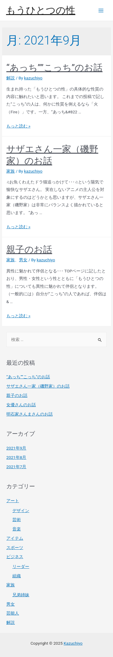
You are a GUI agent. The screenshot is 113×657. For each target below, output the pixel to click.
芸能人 (12, 613)
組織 (16, 575)
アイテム (14, 538)
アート (12, 500)
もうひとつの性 (40, 10)
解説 (10, 77)
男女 (23, 259)
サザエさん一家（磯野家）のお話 (38, 386)
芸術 (16, 519)
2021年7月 (16, 466)
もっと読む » (18, 126)
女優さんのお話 (21, 404)
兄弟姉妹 (20, 594)
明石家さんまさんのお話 (29, 414)
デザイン (20, 510)
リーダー (20, 566)
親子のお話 (29, 249)
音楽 (16, 529)
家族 (10, 171)
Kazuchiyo (73, 643)
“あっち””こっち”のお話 (54, 67)
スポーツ (14, 547)
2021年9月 (16, 448)
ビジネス (14, 556)
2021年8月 (16, 457)
